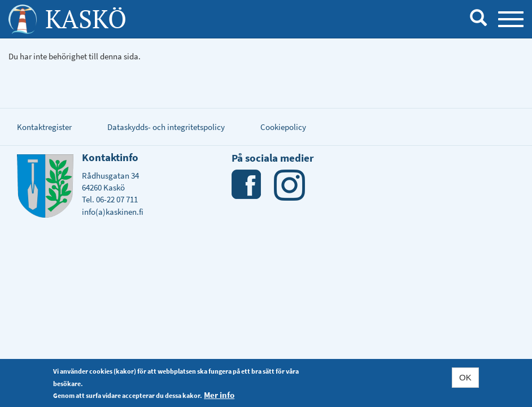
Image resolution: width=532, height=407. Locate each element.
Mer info (219, 395)
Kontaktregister (44, 127)
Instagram (289, 185)
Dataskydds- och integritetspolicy (166, 127)
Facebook (247, 185)
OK (465, 378)
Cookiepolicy (283, 127)
